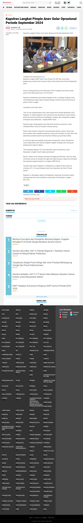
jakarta (46, 358)
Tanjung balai (48, 483)
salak (31, 455)
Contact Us (37, 517)
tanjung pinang (35, 491)
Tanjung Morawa (48, 487)
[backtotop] (41, 306)
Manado (32, 414)
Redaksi (44, 517)
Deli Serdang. (34, 342)
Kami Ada (51, 517)
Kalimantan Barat (8, 371)
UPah (45, 509)
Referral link (41, 231)
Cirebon (46, 334)
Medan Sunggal (48, 422)
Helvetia (18, 354)
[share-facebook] (58, 28)
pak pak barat (47, 434)
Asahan (45, 310)
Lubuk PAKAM (20, 410)
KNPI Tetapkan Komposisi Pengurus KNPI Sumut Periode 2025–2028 (42, 287)
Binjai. (4, 334)
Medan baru (19, 422)
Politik (4, 455)
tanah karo (33, 479)
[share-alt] (28, 191)
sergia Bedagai (6, 467)
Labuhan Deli (47, 394)
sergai (4, 463)
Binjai (4, 330)
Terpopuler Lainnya (41, 296)
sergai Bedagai (34, 463)
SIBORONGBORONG (21, 471)
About (31, 517)
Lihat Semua (41, 221)
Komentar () (73, 28)
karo (31, 371)
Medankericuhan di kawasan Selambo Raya (8, 428)
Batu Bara (33, 318)
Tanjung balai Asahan (20, 488)
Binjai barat (47, 330)
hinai (31, 354)
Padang (18, 434)
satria (18, 459)
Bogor (18, 334)
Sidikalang (33, 471)
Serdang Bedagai (48, 459)
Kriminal (32, 386)
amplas (18, 310)
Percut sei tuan (48, 451)
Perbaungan (47, 447)
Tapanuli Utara (34, 501)
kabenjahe (33, 367)
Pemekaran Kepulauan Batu (21, 447)
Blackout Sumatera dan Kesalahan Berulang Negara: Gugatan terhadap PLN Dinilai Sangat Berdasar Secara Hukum (40, 240)
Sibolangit (46, 467)
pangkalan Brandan (36, 443)
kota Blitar (19, 386)
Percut (32, 451)
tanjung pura (47, 491)
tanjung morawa (35, 487)
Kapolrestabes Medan (21, 7)
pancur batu (6, 443)
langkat (10, 15)
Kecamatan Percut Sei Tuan (49, 375)
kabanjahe (5, 367)
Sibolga (4, 471)
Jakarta (4, 362)
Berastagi (33, 326)
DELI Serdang (6, 342)
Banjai (45, 314)
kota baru (5, 386)
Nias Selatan (6, 434)
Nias (31, 430)
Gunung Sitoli (34, 350)
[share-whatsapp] (66, 28)
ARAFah (32, 310)
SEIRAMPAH (33, 459)
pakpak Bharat (34, 438)
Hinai (45, 354)
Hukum (32, 358)
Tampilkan (73, 210)
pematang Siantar (8, 447)
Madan (32, 410)
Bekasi (45, 318)
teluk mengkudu (21, 505)
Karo (45, 371)
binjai (45, 326)
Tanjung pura (6, 495)
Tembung (46, 505)
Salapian (5, 459)
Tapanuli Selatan (7, 501)
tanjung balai (34, 483)
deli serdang (34, 338)
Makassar (41, 7)
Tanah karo (47, 479)
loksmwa (46, 398)
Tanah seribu (20, 483)
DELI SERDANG (20, 342)
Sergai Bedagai (48, 463)
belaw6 (4, 322)
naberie (45, 426)
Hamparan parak (48, 350)
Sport (63, 7)
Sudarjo (18, 475)
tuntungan (33, 509)
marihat (18, 418)
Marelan (5, 418)
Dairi (3, 338)
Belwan (18, 326)
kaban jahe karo (48, 362)
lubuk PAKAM (47, 406)
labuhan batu (20, 394)
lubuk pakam (47, 402)
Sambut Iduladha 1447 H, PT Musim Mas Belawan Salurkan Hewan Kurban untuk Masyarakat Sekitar (43, 275)
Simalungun (47, 471)
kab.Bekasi (71, 7)
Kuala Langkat (48, 390)
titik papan (5, 509)
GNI (17, 350)
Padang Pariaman (35, 434)
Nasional (56, 7)
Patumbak (46, 443)
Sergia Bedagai (20, 467)
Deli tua (46, 342)
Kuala (4, 390)
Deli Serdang (47, 338)
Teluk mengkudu (35, 505)
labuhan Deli (34, 394)
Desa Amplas (47, 346)
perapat (32, 447)
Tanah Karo (5, 483)
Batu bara (19, 318)
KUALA (18, 390)
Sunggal (32, 475)
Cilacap (32, 334)
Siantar (32, 467)
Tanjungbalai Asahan (47, 496)
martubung (33, 418)
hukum (18, 358)
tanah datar (20, 479)
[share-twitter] (62, 28)
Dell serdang (20, 346)
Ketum (18, 380)
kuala (45, 386)
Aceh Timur (5, 310)
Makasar (5, 414)
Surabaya (46, 475)
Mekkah (18, 426)
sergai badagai (20, 463)
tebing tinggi (47, 501)
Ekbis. (4, 350)
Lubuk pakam (6, 410)
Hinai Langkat (6, 358)
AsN (3, 314)
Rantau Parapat (21, 455)
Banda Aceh (33, 314)
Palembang (47, 438)
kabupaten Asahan (49, 367)
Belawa (18, 322)
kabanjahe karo (21, 367)
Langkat (18, 398)
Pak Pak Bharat (7, 438)
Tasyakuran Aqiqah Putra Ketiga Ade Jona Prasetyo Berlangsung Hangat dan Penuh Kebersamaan (42, 264)
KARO (31, 375)
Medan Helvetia (35, 422)
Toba (17, 509)
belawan (32, 322)
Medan (49, 7)
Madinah (33, 7)
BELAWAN (9, 7)
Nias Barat (46, 430)
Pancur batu (20, 443)
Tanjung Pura (20, 495)
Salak (45, 455)
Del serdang (20, 338)
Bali (17, 314)
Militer (32, 426)
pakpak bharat (20, 438)
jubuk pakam (20, 362)
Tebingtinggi (6, 505)
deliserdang (6, 346)
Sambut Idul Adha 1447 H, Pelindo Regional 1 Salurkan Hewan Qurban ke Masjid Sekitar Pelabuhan (41, 252)
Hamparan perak (7, 354)
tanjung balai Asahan (6, 488)
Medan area (5, 422)
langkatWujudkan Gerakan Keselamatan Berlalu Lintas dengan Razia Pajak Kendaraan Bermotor (36, 402)
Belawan (46, 322)
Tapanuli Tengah (21, 501)
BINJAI (32, 330)
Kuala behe (33, 390)
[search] (37, 2)
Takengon (5, 479)
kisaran (32, 380)
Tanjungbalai (34, 495)
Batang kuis (5, 318)
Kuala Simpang (6, 394)
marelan (46, 414)
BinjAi (18, 330)
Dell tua (32, 346)
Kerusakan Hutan (7, 380)
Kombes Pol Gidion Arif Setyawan (49, 381)
